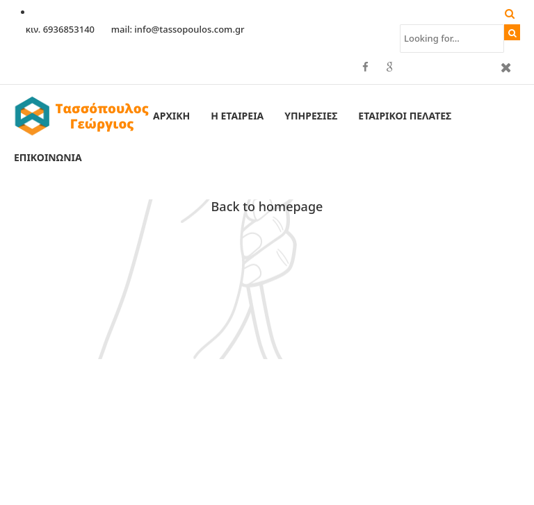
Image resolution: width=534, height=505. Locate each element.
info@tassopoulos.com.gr (189, 29)
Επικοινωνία (48, 157)
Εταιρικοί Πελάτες (404, 115)
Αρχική (171, 115)
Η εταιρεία (237, 115)
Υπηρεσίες (310, 115)
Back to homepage (267, 206)
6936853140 (70, 29)
